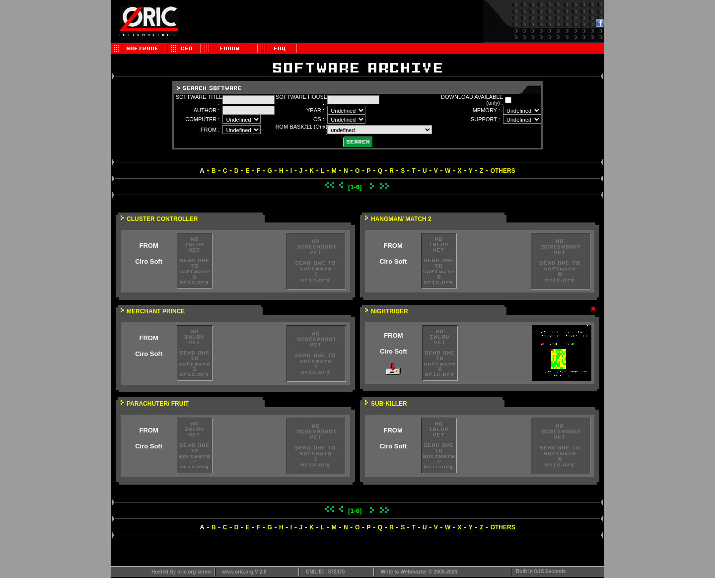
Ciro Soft (148, 261)
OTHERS (503, 170)
